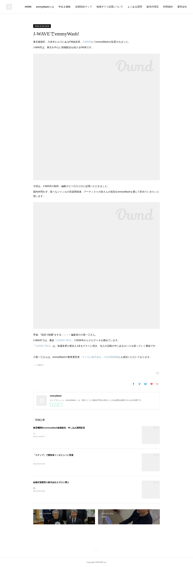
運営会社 (182, 6)
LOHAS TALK (64, 340)
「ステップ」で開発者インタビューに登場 (53, 455)
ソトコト (66, 334)
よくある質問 (135, 6)
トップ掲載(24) (38, 365)
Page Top (96, 550)
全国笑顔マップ (83, 6)
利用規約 (168, 6)
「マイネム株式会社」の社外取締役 (99, 357)
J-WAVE (86, 42)
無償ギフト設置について (109, 6)
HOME (28, 6)
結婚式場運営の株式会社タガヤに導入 (51, 482)
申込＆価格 (65, 6)
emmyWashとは (45, 6)
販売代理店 (153, 6)
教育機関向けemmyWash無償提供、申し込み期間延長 (59, 428)
